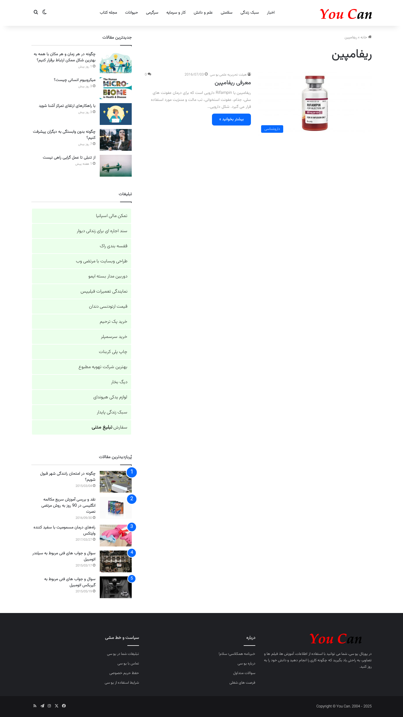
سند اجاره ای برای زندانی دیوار (102, 231)
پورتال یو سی (358, 654)
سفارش (109, 427)
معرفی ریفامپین (233, 82)
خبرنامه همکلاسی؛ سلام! (237, 654)
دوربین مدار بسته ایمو (107, 276)
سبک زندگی (249, 13)
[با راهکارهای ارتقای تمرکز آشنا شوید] (116, 114)
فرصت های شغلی (242, 683)
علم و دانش (203, 13)
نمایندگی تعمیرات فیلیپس (104, 291)
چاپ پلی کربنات (113, 352)
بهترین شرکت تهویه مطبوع (103, 367)
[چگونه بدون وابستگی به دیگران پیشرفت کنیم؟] (116, 140)
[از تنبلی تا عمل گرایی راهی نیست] (116, 166)
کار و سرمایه (176, 13)
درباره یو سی (246, 663)
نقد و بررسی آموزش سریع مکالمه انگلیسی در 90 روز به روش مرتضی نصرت (68, 505)
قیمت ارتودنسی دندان (108, 307)
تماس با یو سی (128, 663)
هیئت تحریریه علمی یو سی (228, 74)
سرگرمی (152, 13)
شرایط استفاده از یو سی (122, 683)
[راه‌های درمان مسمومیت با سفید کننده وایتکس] (116, 535)
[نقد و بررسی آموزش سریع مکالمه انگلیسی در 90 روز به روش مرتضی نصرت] (116, 508)
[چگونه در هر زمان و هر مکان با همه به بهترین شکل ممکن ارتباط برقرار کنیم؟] (116, 62)
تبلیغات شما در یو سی (123, 654)
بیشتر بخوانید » (231, 119)
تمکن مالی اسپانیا (111, 216)
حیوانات (131, 13)
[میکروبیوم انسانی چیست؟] (116, 88)
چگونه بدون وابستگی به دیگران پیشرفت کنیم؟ (64, 135)
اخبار (270, 13)
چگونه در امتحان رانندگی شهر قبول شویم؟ (67, 477)
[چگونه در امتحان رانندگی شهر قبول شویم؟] (116, 482)
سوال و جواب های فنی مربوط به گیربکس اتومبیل (69, 582)
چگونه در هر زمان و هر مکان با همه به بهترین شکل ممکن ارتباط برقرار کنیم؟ (64, 57)
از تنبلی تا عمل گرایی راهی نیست (69, 158)
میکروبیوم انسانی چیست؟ (74, 80)
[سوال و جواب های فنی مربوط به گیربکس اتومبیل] (116, 587)
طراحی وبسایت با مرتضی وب (101, 261)
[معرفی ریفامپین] (315, 104)
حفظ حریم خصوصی (124, 673)
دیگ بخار (119, 382)
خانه (366, 37)
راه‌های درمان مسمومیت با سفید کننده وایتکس (64, 530)
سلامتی (226, 13)
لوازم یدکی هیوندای (110, 397)
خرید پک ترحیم (113, 322)
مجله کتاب (108, 13)
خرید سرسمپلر (114, 337)
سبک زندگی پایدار (112, 412)
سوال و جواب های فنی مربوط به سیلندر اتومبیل (63, 556)
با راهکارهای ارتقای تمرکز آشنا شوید (67, 106)
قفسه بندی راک (113, 246)
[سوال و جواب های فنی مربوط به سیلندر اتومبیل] (116, 561)
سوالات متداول (244, 673)
